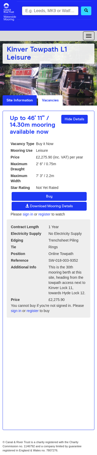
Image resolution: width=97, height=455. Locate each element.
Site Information (19, 100)
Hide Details (74, 119)
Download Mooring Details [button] (49, 206)
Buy (49, 196)
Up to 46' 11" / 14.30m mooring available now (32, 125)
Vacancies (50, 100)
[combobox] (50, 11)
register (44, 214)
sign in (28, 214)
